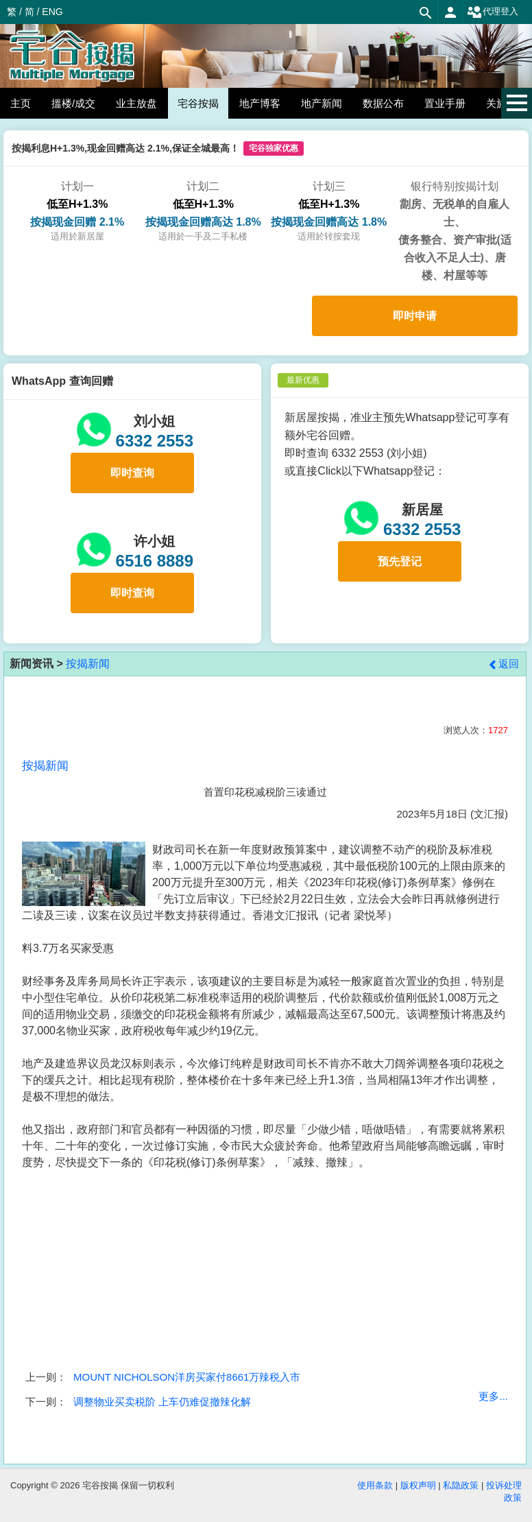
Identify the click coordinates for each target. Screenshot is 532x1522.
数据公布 (383, 103)
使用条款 (375, 1485)
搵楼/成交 (73, 103)
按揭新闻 (88, 663)
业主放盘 (136, 103)
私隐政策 (461, 1485)
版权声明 (418, 1485)
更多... (493, 1396)
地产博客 (259, 103)
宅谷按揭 (198, 103)
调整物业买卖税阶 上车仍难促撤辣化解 (162, 1401)
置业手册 (445, 103)
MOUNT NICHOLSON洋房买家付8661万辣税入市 (186, 1377)
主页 (20, 103)
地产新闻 (321, 103)
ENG (52, 11)
